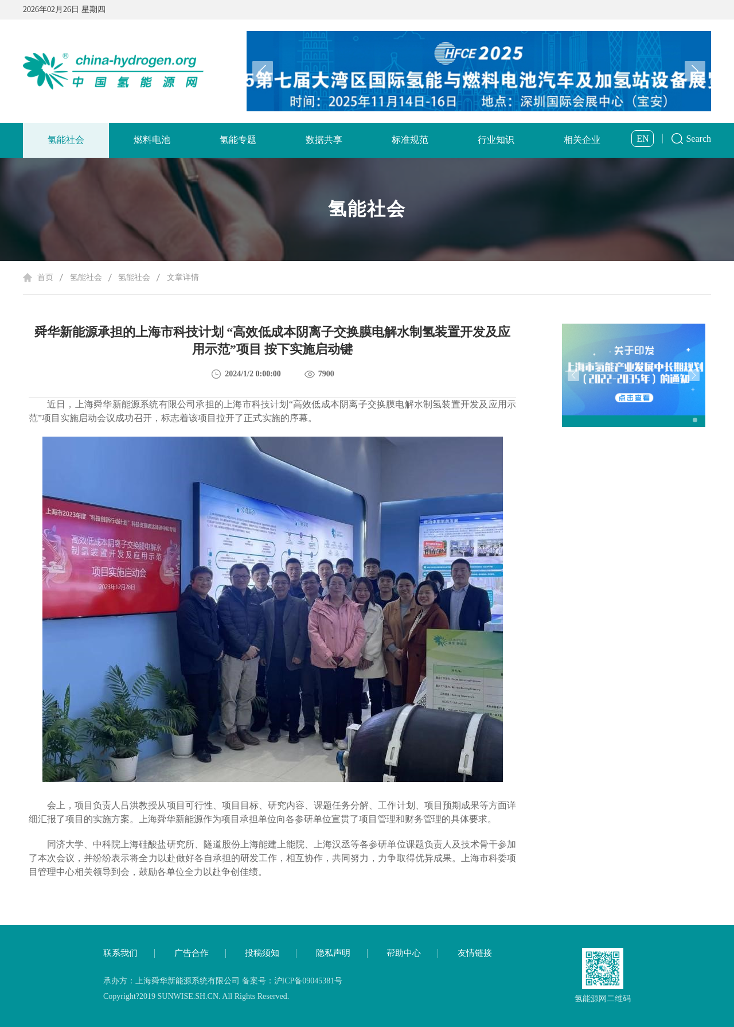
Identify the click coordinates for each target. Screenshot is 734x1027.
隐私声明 (333, 953)
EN (643, 138)
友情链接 (475, 953)
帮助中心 (403, 953)
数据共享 (324, 140)
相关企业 (582, 140)
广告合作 (191, 953)
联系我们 (120, 953)
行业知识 (496, 140)
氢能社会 (66, 140)
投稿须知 (262, 953)
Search (698, 138)
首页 (45, 277)
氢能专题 (238, 140)
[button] (695, 71)
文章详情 (183, 277)
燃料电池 (152, 140)
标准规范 (410, 140)
